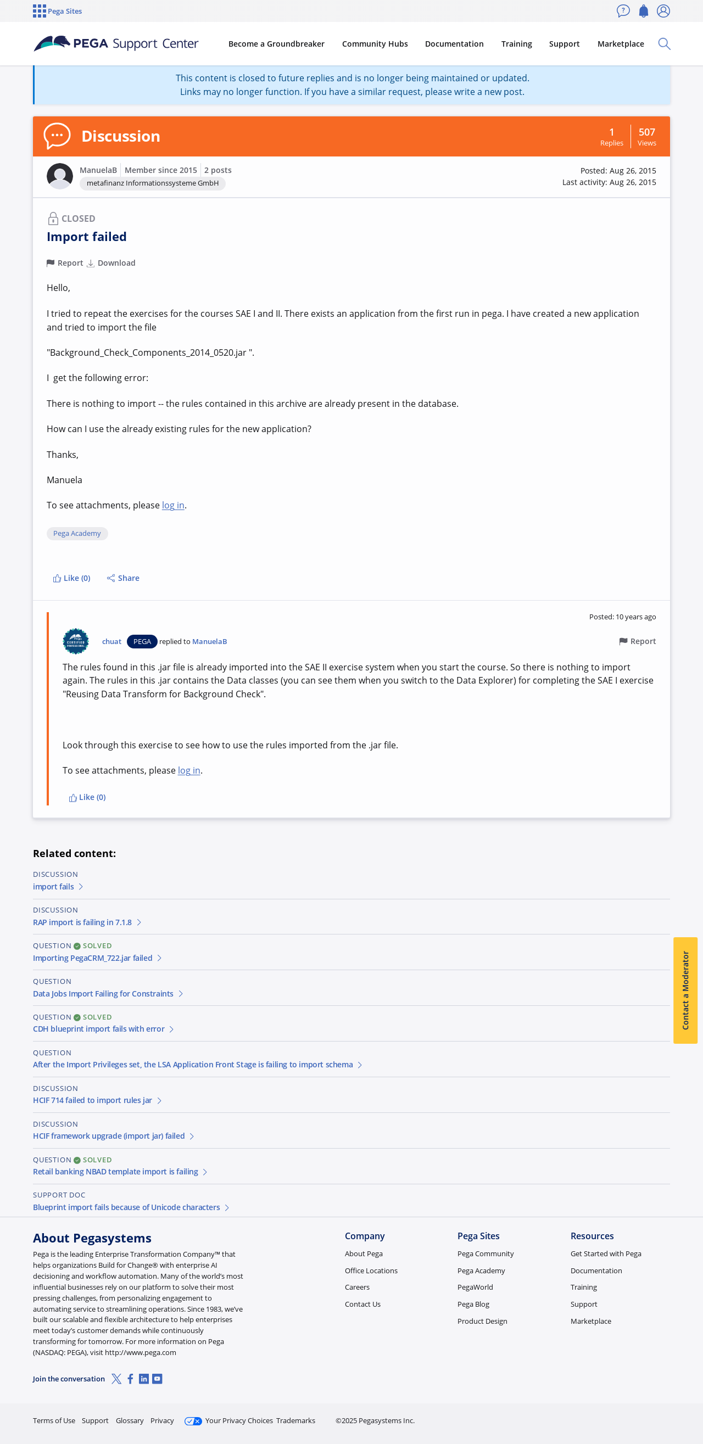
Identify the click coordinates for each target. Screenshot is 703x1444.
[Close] (688, 1401)
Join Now (584, 1416)
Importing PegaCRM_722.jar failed (98, 958)
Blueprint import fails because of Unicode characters (132, 1207)
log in (173, 505)
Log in (644, 1416)
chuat (111, 641)
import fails (59, 886)
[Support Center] (117, 44)
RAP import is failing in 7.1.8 (88, 922)
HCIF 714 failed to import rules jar (98, 1100)
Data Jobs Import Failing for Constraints (109, 993)
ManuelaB (98, 170)
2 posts (218, 170)
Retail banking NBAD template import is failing (121, 1171)
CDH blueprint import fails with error (104, 1028)
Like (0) (71, 578)
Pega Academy (77, 534)
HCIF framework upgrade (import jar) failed (114, 1135)
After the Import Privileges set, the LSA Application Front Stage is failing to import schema (198, 1064)
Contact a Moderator (685, 990)
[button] (60, 176)
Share (123, 578)
